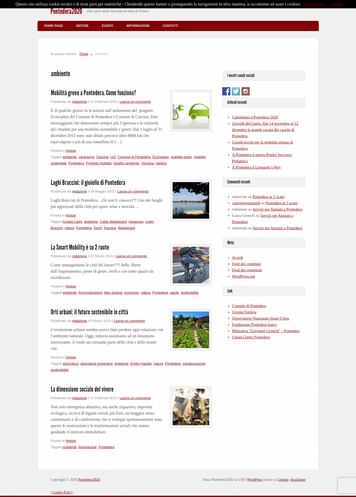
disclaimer (297, 480)
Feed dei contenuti (246, 264)
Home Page (53, 26)
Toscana (147, 163)
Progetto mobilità (98, 163)
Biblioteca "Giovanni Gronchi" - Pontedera (265, 331)
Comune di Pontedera (134, 157)
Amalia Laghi (72, 222)
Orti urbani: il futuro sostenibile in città (89, 312)
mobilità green (181, 157)
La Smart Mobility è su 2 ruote (80, 247)
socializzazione (194, 364)
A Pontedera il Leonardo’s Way (256, 167)
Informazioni (138, 26)
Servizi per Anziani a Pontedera (277, 209)
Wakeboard (126, 228)
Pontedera (76, 163)
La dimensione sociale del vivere (82, 389)
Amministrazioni (90, 293)
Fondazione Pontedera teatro (254, 324)
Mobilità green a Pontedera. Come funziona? (93, 93)
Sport (97, 228)
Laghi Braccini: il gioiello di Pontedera (88, 182)
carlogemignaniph (246, 203)
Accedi (237, 257)
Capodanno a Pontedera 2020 (255, 117)
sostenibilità (189, 293)
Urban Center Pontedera (251, 337)
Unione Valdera (244, 312)
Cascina (102, 157)
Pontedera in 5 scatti (268, 197)
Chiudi (337, 4)
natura (69, 228)
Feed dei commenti (247, 270)
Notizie (82, 26)
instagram (136, 222)
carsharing (86, 157)
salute (174, 293)
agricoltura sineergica (96, 364)
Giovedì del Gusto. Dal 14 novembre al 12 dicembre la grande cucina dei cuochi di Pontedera (265, 129)
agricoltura (71, 364)
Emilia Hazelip (141, 364)
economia (131, 293)
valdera (161, 163)
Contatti (170, 26)
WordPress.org (243, 276)
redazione (79, 102)
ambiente (70, 157)
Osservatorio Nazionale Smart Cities (260, 318)
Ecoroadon (161, 157)
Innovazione (87, 447)
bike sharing (113, 293)
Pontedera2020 (66, 11)
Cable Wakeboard (113, 222)
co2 (113, 157)
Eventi (107, 26)
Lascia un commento (135, 102)
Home (83, 54)
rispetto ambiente (126, 163)
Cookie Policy (62, 492)
